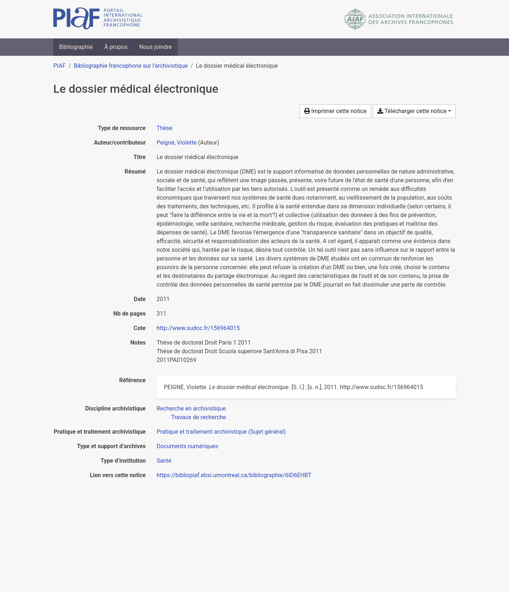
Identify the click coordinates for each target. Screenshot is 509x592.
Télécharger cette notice (412, 111)
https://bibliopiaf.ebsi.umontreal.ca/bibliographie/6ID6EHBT (234, 475)
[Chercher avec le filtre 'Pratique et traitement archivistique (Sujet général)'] (221, 431)
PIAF (59, 65)
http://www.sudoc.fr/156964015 (198, 328)
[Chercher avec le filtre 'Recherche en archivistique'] (191, 408)
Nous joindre (155, 46)
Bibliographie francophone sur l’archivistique (130, 65)
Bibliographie (76, 46)
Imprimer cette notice (335, 111)
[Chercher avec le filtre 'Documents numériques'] (187, 446)
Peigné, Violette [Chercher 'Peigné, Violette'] (176, 142)
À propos (116, 46)
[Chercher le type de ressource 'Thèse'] (165, 128)
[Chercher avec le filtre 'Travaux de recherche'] (198, 417)
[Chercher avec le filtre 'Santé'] (164, 460)
